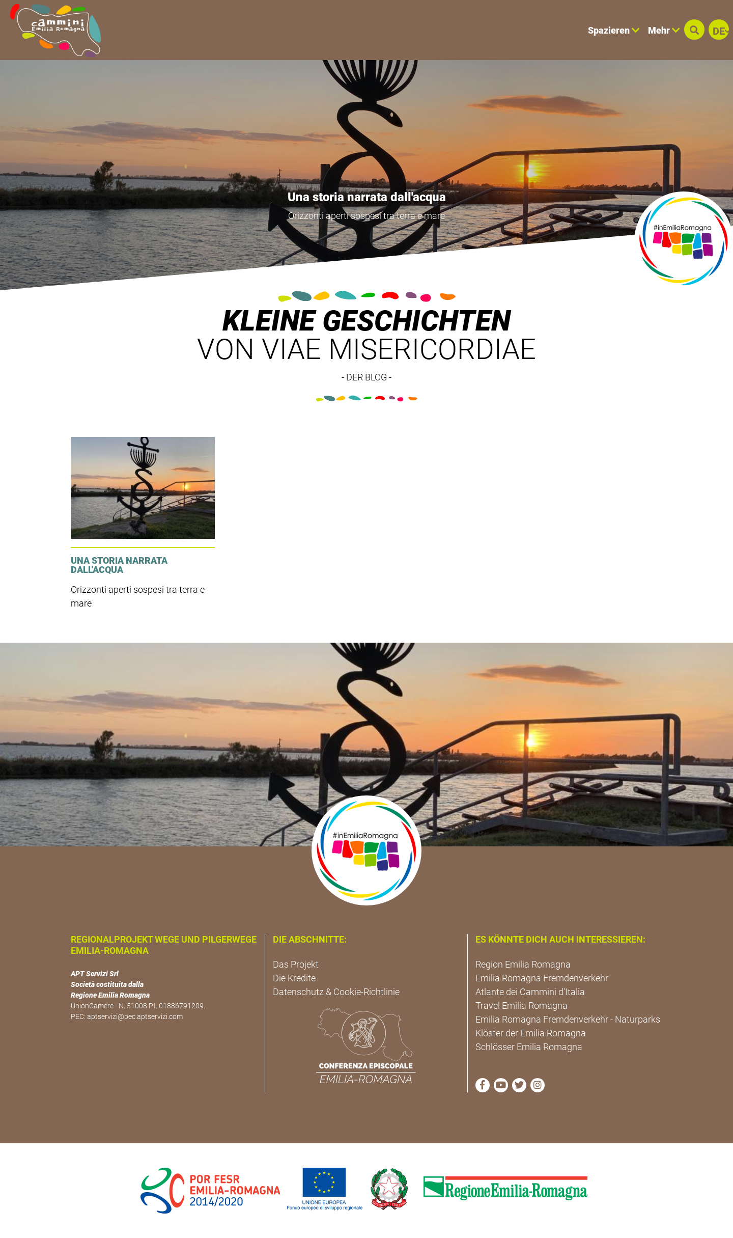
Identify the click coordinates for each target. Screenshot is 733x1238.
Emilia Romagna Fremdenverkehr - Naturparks (567, 1019)
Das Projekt (296, 964)
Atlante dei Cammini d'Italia (530, 991)
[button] (694, 29)
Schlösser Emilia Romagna (528, 1046)
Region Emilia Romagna (523, 964)
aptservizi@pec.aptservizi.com (135, 1016)
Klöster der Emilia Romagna (530, 1033)
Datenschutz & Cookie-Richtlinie (336, 991)
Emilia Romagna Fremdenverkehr (541, 978)
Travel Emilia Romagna (521, 1005)
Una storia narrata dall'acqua (367, 197)
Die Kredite (294, 978)
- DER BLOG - (366, 377)
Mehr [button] (664, 30)
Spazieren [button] (614, 30)
